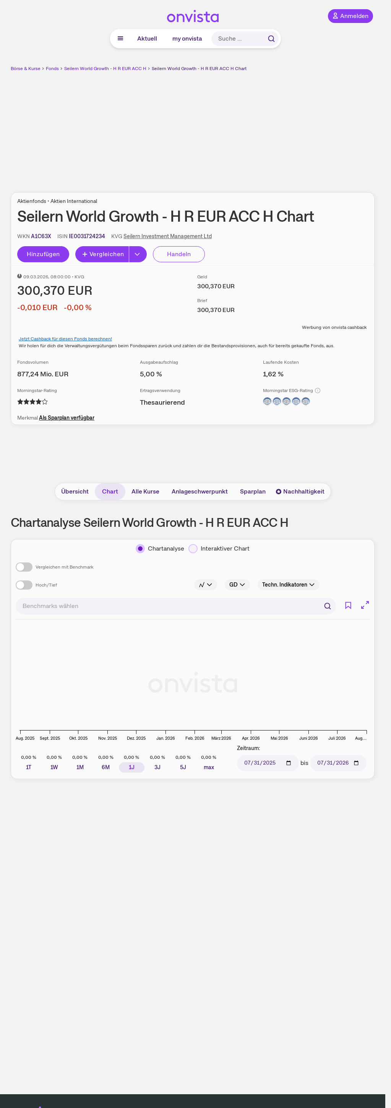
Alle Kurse (145, 491)
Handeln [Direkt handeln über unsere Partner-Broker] (179, 254)
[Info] (318, 390)
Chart (110, 491)
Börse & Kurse (26, 68)
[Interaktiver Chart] (219, 548)
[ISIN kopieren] (87, 236)
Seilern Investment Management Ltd (167, 236)
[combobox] (176, 606)
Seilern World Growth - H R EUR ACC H (105, 68)
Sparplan (253, 491)
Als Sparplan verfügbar (66, 417)
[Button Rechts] (138, 254)
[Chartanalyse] (160, 548)
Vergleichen (103, 254)
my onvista (187, 38)
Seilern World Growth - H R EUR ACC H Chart (199, 68)
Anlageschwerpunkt (200, 491)
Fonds (52, 68)
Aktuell (147, 38)
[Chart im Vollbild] (365, 605)
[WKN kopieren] (41, 236)
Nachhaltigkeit (300, 491)
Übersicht (75, 491)
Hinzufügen (43, 254)
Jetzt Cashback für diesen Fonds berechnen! (65, 339)
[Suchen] (327, 606)
